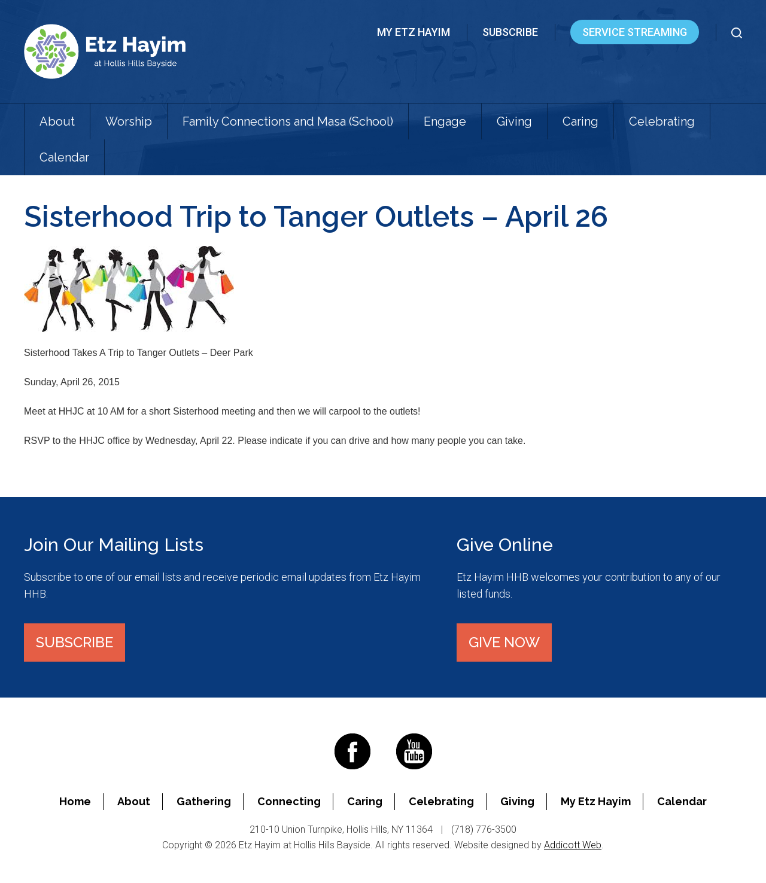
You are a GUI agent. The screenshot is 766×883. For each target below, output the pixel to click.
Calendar (64, 157)
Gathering (204, 801)
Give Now (504, 642)
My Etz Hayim (413, 32)
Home (75, 801)
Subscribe (510, 32)
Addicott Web (572, 845)
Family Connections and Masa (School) (288, 121)
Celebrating (662, 121)
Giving (514, 121)
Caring (580, 121)
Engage (445, 121)
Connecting (289, 801)
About (57, 121)
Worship (128, 121)
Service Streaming (634, 32)
